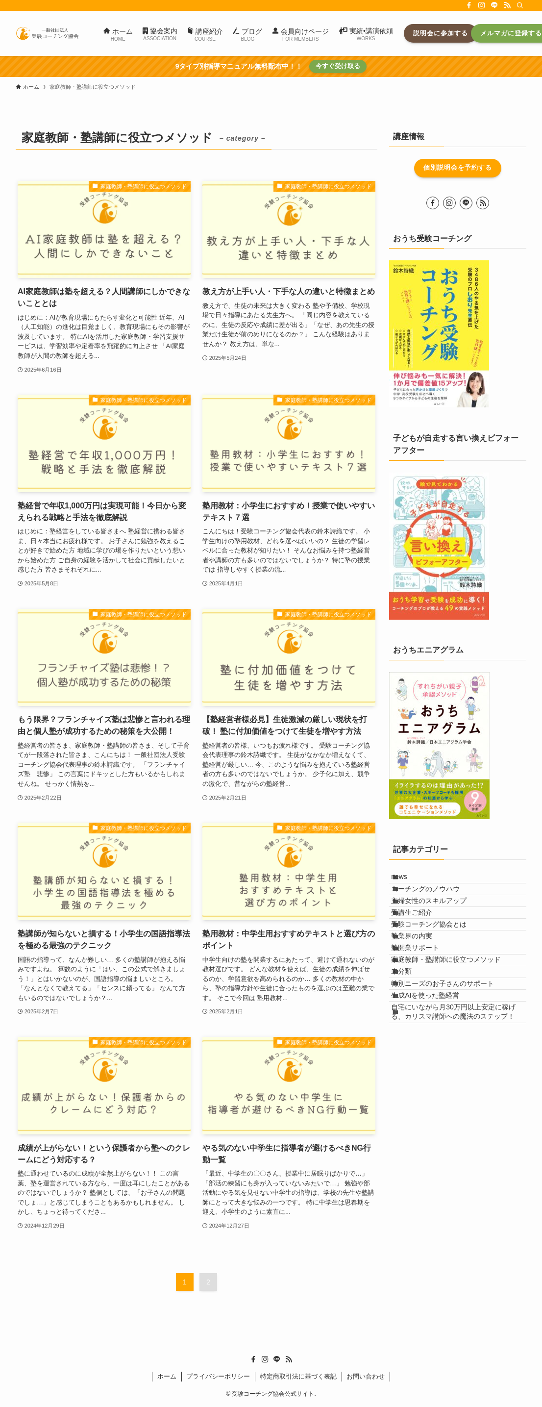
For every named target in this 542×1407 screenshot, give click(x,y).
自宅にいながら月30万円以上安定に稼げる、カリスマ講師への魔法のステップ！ (460, 1115)
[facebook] (469, 5)
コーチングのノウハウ (435, 901)
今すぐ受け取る (338, 66)
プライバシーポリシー (218, 1376)
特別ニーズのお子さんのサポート (452, 1065)
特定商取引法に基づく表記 (298, 1376)
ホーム (166, 1376)
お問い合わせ (365, 1376)
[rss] (507, 5)
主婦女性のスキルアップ (439, 922)
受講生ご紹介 (422, 942)
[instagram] (481, 5)
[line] (494, 5)
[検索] (520, 5)
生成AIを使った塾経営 (435, 1085)
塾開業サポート (425, 1003)
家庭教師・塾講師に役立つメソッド (456, 1024)
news (409, 881)
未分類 (411, 1044)
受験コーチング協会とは (439, 963)
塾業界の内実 (422, 983)
